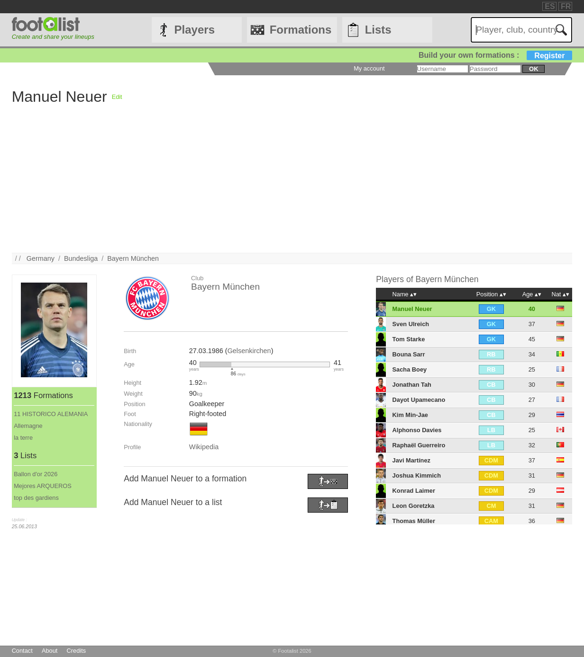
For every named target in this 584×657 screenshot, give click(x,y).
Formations (301, 29)
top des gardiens (36, 497)
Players (194, 29)
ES (550, 6)
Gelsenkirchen (249, 351)
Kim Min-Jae (410, 414)
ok (533, 68)
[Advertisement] (292, 186)
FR (566, 6)
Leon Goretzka (413, 505)
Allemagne (28, 425)
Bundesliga (81, 258)
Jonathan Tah (411, 384)
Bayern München (133, 258)
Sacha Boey (409, 369)
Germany (41, 258)
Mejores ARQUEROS (43, 485)
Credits (76, 650)
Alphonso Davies (417, 430)
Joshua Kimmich (416, 475)
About (49, 650)
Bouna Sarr (408, 354)
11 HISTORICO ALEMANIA (51, 413)
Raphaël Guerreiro (419, 445)
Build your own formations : (495, 55)
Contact (22, 650)
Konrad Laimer (413, 490)
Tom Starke (408, 339)
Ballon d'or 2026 (35, 474)
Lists (378, 29)
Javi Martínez (411, 460)
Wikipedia (204, 447)
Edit (117, 96)
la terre (23, 437)
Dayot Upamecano (419, 399)
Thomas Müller (413, 520)
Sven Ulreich (410, 324)
